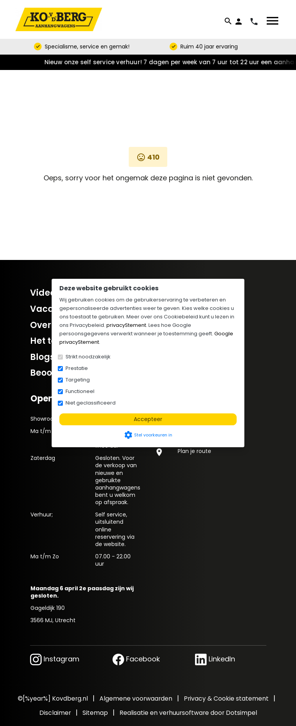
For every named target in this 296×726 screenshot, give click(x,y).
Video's (46, 293)
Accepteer (148, 419)
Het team (51, 341)
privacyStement (126, 325)
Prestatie (77, 368)
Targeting (78, 379)
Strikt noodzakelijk (88, 356)
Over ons (49, 325)
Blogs (42, 357)
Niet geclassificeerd (91, 402)
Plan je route (194, 451)
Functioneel (80, 391)
